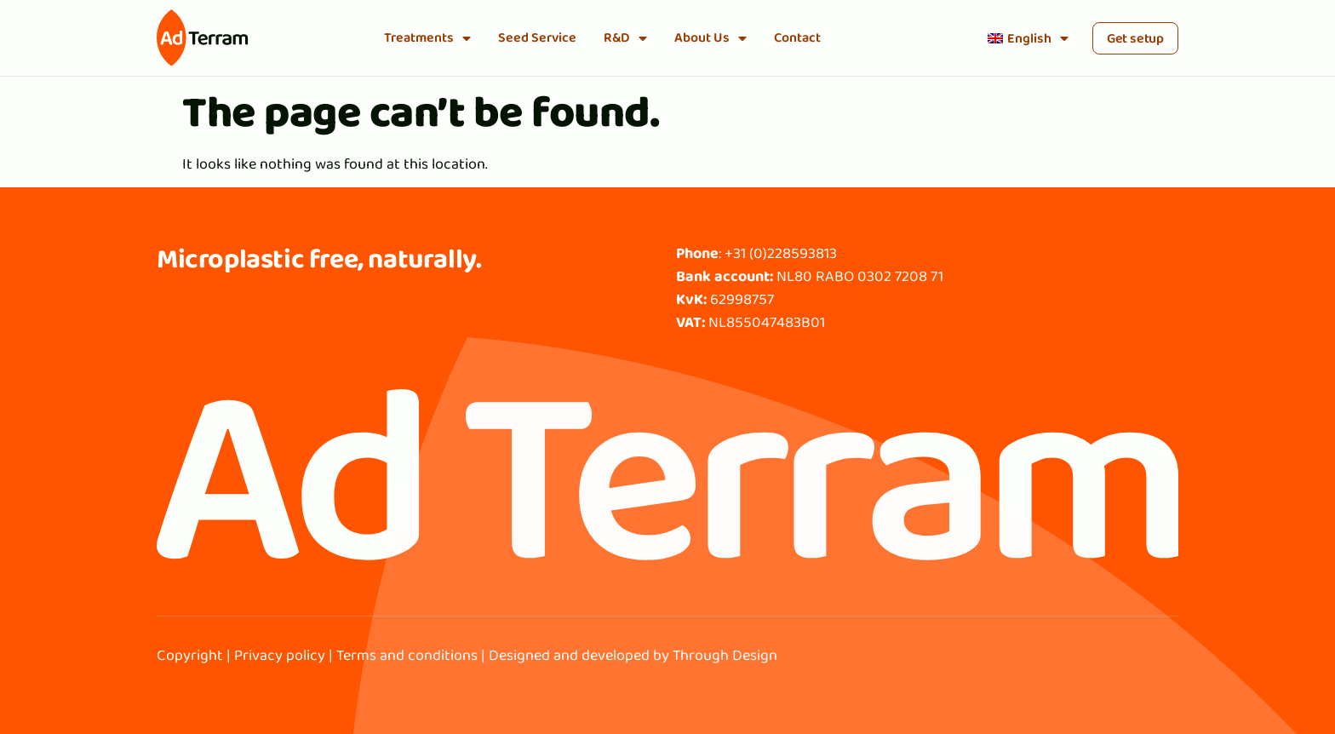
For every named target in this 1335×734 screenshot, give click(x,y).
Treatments (427, 38)
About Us (710, 38)
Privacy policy (279, 655)
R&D (625, 38)
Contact (797, 37)
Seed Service (537, 37)
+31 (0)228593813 (781, 253)
